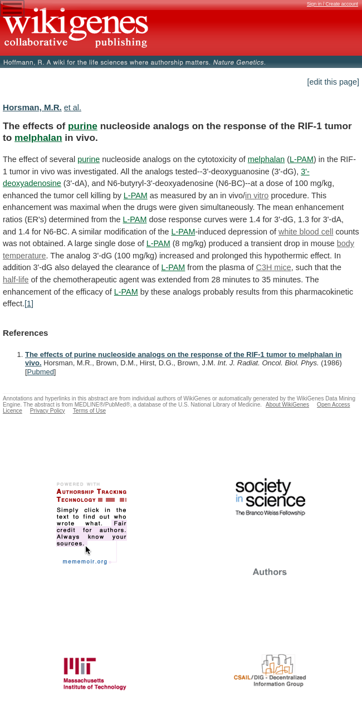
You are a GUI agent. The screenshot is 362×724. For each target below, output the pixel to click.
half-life (15, 279)
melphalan (38, 137)
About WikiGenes (287, 405)
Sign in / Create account (332, 4)
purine (82, 125)
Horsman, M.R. (32, 107)
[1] (29, 303)
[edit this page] (333, 81)
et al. (72, 107)
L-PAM (302, 159)
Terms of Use (89, 411)
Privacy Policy (47, 411)
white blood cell (305, 231)
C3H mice (273, 267)
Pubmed (40, 372)
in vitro (256, 195)
